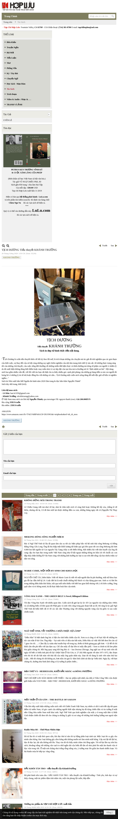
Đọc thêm (110, 516)
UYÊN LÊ (7, 120)
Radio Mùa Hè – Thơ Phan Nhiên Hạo (42, 729)
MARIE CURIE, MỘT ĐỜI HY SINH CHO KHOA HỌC (51, 570)
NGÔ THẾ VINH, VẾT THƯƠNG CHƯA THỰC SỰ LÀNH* (52, 631)
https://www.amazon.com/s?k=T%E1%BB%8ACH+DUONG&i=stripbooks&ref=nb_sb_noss (40, 414)
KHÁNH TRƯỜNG (11, 257)
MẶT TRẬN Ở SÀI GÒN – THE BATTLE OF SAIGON (50, 699)
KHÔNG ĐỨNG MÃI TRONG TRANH (43, 500)
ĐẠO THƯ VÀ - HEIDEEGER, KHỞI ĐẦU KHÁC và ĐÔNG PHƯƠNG (58, 671)
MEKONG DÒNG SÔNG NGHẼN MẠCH (44, 537)
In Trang (3, 426)
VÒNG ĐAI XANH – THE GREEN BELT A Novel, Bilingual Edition (56, 596)
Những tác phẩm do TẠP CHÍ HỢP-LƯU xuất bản (48, 804)
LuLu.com (43, 197)
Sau (112, 245)
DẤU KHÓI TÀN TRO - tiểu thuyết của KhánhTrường (50, 768)
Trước (104, 245)
